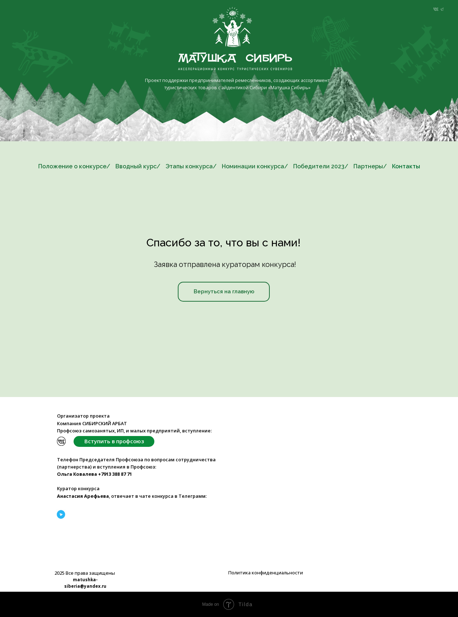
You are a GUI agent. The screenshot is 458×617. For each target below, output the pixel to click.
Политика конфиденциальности (265, 572)
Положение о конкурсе (72, 166)
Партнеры (368, 166)
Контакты (406, 166)
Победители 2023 (318, 166)
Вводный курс (136, 166)
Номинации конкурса (253, 166)
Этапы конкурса (189, 166)
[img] (435, 9)
